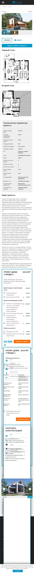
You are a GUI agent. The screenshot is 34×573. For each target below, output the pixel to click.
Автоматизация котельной (14, 313)
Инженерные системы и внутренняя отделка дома (13, 411)
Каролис (5, 11)
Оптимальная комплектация (15, 366)
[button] (31, 14)
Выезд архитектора (12, 331)
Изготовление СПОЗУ (13, 297)
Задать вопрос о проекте (17, 45)
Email (11, 445)
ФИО (11, 359)
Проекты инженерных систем (13, 300)
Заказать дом (23, 419)
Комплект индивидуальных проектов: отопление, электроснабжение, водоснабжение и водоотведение (14, 304)
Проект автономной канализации (12, 323)
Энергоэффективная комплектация (17, 368)
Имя (11, 434)
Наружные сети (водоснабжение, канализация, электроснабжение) (12, 316)
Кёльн (5, 497)
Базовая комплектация (13, 364)
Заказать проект (22, 341)
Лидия (29, 11)
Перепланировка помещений (11, 293)
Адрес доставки (14, 372)
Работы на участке (9, 328)
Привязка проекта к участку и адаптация (14, 334)
